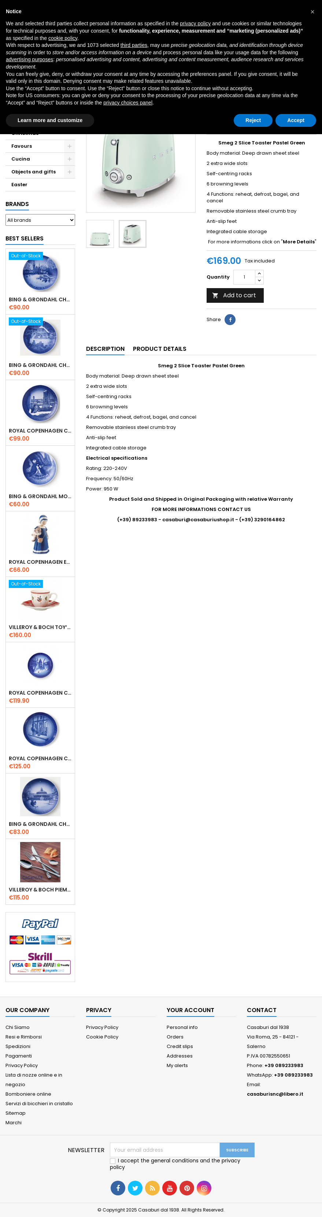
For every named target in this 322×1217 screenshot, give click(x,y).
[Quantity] (244, 277)
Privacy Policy (21, 1065)
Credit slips (180, 1046)
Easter (19, 184)
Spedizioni (17, 1046)
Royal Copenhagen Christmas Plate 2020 (40, 431)
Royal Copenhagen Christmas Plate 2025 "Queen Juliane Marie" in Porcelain (40, 758)
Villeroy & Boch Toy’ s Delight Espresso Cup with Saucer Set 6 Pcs (40, 627)
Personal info (182, 1027)
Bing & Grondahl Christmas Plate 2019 (40, 365)
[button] (312, 12)
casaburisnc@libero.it (275, 1094)
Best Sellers (24, 238)
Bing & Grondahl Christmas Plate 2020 (40, 299)
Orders (175, 1036)
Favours (21, 146)
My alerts (177, 1065)
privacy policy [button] (195, 23)
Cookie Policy (102, 1036)
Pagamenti (18, 1055)
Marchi (13, 1122)
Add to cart (234, 295)
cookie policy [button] (62, 38)
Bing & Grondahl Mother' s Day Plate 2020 (40, 496)
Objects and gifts (33, 171)
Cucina (20, 158)
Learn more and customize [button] (50, 120)
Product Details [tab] (159, 349)
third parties (134, 45)
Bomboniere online (28, 1094)
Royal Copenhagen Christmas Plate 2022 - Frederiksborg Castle (40, 693)
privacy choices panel (127, 103)
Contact (262, 1010)
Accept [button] (295, 120)
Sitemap (15, 1113)
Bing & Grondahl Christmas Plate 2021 (40, 824)
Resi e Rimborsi (23, 1036)
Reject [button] (253, 120)
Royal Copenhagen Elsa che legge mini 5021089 (40, 562)
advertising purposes (29, 59)
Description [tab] (105, 349)
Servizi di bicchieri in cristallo (39, 1103)
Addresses (180, 1055)
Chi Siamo (17, 1027)
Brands (17, 204)
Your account (190, 1010)
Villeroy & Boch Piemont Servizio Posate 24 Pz (40, 890)
